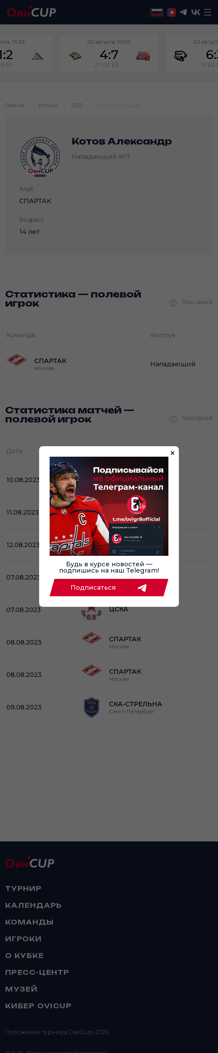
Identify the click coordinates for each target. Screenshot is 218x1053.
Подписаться (109, 587)
